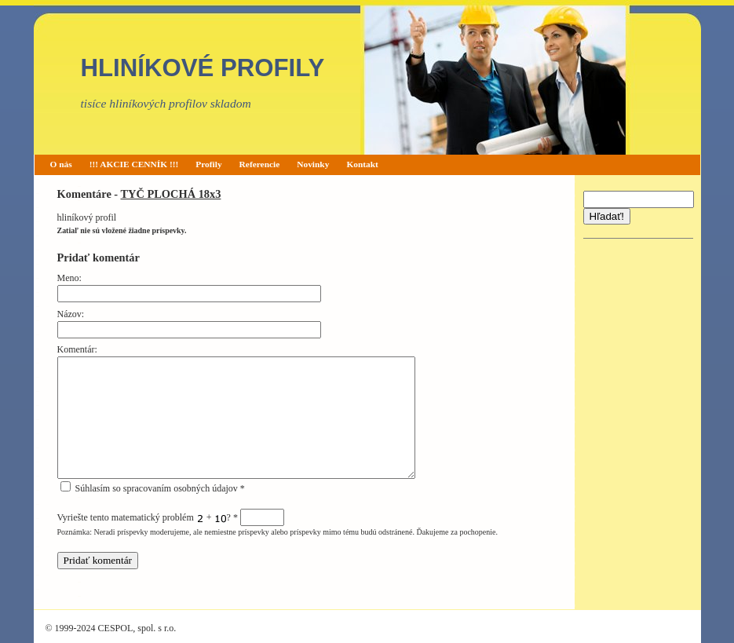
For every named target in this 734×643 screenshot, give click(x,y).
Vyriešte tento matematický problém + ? (170, 517)
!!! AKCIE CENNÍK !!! (134, 164)
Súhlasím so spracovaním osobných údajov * (152, 488)
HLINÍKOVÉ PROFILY (203, 68)
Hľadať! (607, 216)
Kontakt (362, 164)
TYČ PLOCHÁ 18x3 (171, 194)
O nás (61, 164)
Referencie (259, 164)
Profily (208, 164)
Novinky (313, 164)
